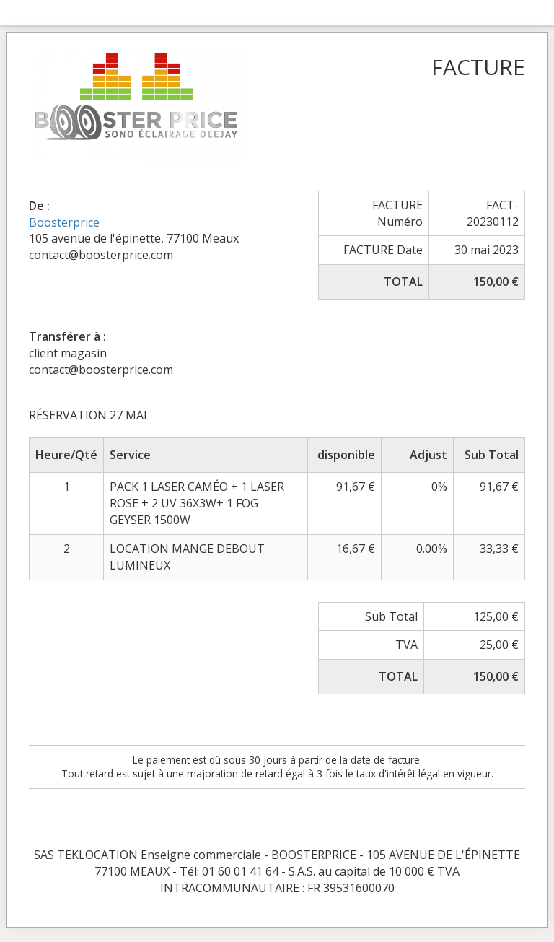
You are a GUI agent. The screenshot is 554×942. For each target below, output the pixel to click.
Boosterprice (64, 222)
